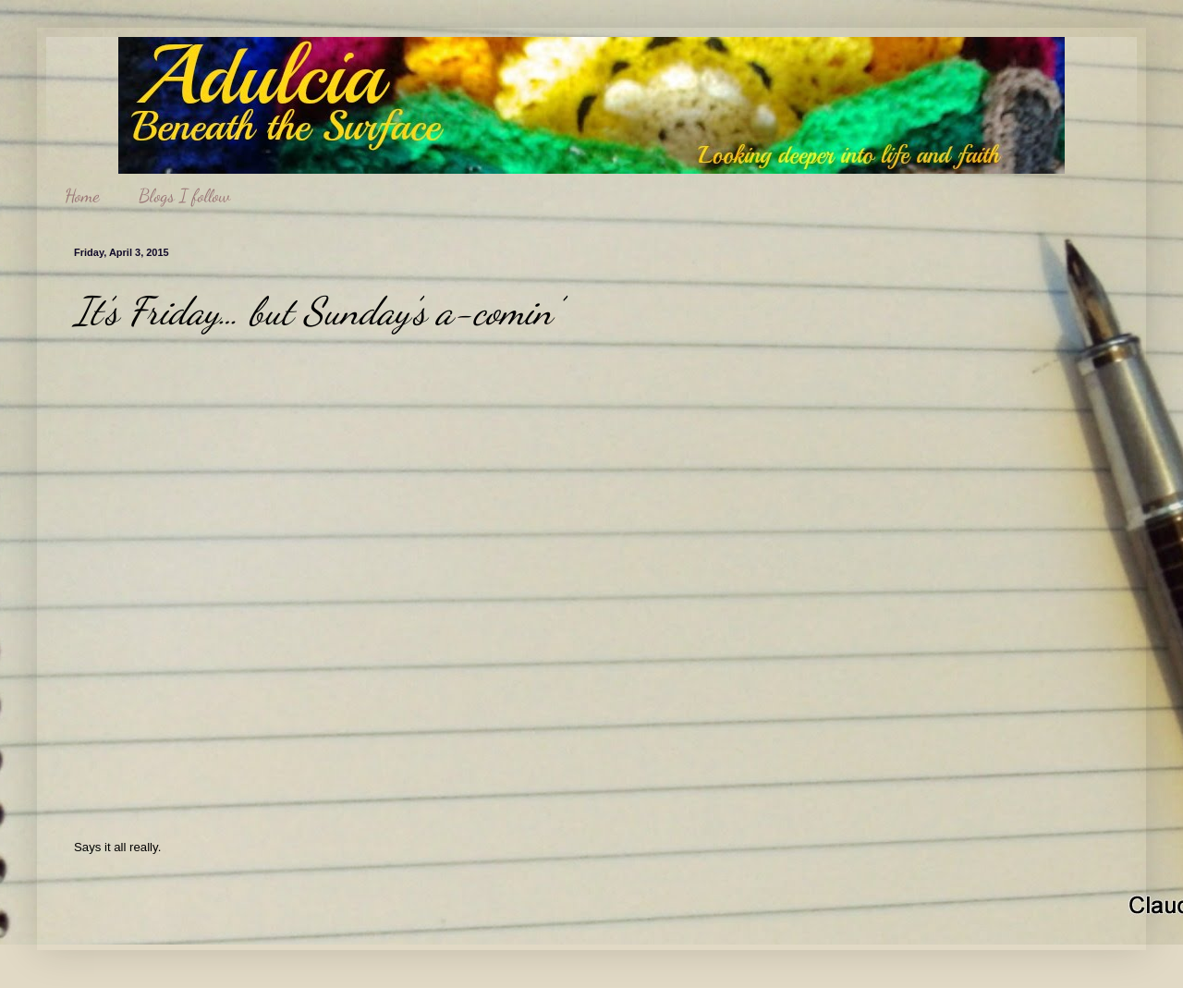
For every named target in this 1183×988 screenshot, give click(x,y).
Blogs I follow (184, 196)
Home (82, 196)
